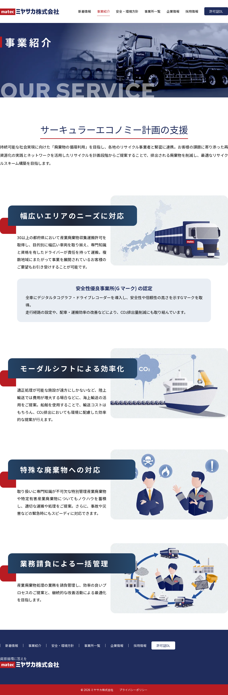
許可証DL (216, 11)
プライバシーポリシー (133, 690)
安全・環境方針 (127, 11)
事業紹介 (103, 11)
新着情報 (84, 11)
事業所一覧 (152, 11)
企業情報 (173, 11)
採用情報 (191, 11)
